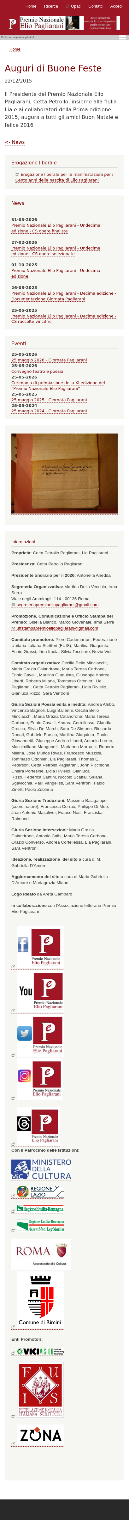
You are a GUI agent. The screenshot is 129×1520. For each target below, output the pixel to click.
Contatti (95, 6)
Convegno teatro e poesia (37, 371)
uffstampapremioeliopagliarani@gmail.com (54, 628)
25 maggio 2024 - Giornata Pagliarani (49, 411)
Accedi (116, 6)
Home (31, 6)
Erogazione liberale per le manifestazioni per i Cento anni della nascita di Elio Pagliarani (64, 177)
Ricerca (51, 6)
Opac (73, 6)
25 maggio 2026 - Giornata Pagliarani (49, 360)
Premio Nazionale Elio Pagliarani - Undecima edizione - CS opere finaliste (55, 228)
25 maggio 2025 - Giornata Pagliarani (49, 399)
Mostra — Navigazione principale (18, 37)
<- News (15, 142)
